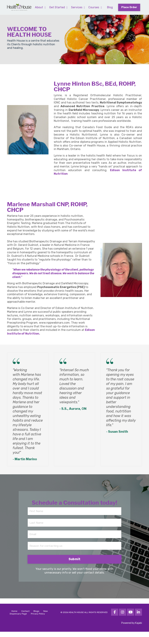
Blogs (36, 616)
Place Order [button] (129, 7)
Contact (25, 616)
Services (78, 7)
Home (14, 616)
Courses (94, 7)
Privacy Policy (38, 619)
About (40, 7)
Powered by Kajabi (131, 628)
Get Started (58, 7)
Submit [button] (75, 564)
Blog (110, 7)
